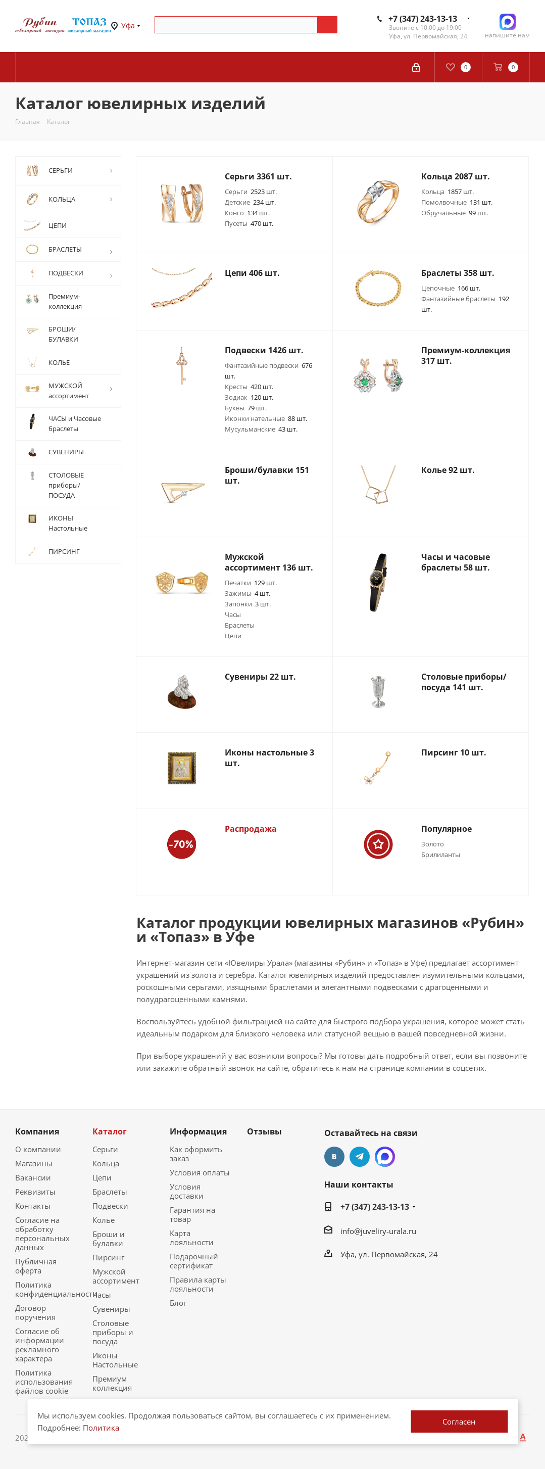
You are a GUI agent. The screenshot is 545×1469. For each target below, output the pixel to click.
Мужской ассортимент (115, 1276)
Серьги (251, 191)
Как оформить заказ (196, 1153)
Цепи (233, 635)
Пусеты (249, 223)
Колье (103, 1220)
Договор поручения (35, 1312)
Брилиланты (440, 854)
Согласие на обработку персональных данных (42, 1233)
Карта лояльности (192, 1237)
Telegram (360, 1157)
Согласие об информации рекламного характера (39, 1344)
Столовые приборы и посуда (112, 1332)
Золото (432, 843)
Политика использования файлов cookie (44, 1381)
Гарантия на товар (192, 1214)
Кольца (447, 191)
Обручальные (454, 212)
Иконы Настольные (115, 1359)
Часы (233, 614)
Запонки (248, 603)
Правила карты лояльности (198, 1284)
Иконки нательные (266, 418)
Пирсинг (108, 1257)
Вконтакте (334, 1157)
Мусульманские (261, 429)
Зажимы (247, 593)
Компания (37, 1131)
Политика (101, 1428)
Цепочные (450, 288)
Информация (198, 1131)
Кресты (249, 386)
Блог (178, 1303)
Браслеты (240, 625)
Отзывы (264, 1131)
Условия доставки (187, 1191)
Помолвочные (456, 202)
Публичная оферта (36, 1265)
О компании (38, 1149)
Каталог (109, 1131)
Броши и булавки (108, 1238)
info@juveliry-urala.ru (378, 1231)
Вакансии (33, 1177)
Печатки (251, 582)
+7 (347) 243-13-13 (422, 18)
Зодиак (249, 397)
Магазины (34, 1163)
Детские (250, 202)
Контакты (33, 1206)
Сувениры (111, 1309)
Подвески (110, 1206)
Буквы (246, 407)
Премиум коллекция (112, 1383)
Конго (247, 212)
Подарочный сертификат (194, 1260)
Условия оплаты (200, 1172)
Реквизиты (35, 1192)
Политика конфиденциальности (56, 1289)
